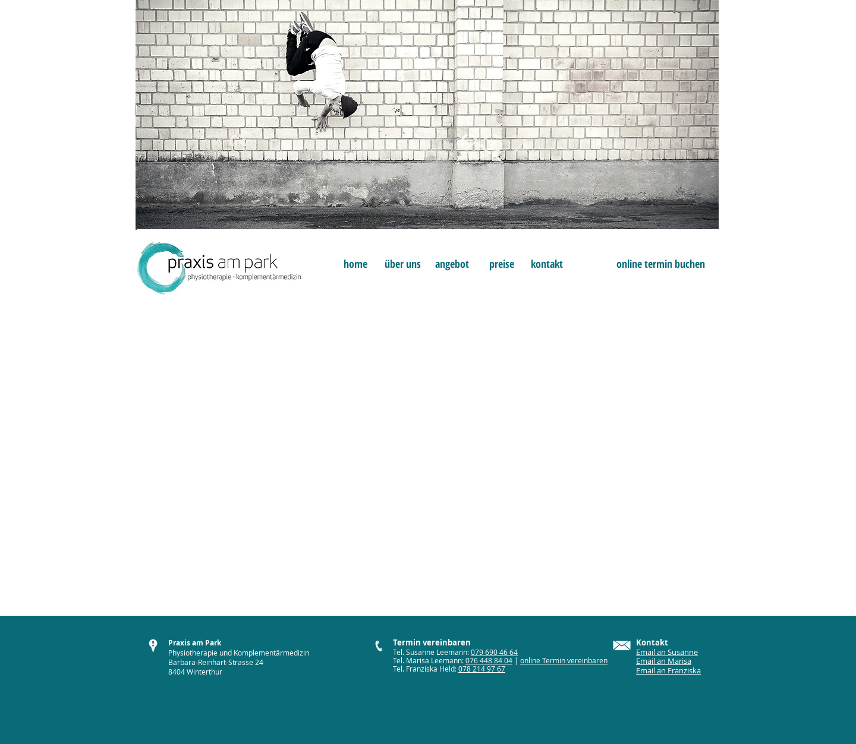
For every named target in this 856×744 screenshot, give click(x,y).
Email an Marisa (663, 661)
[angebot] (452, 264)
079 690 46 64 (494, 652)
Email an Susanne (667, 652)
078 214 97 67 (481, 668)
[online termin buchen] (660, 264)
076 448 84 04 (488, 660)
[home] (355, 264)
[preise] (501, 264)
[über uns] (403, 264)
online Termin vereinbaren (564, 660)
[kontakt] (546, 264)
